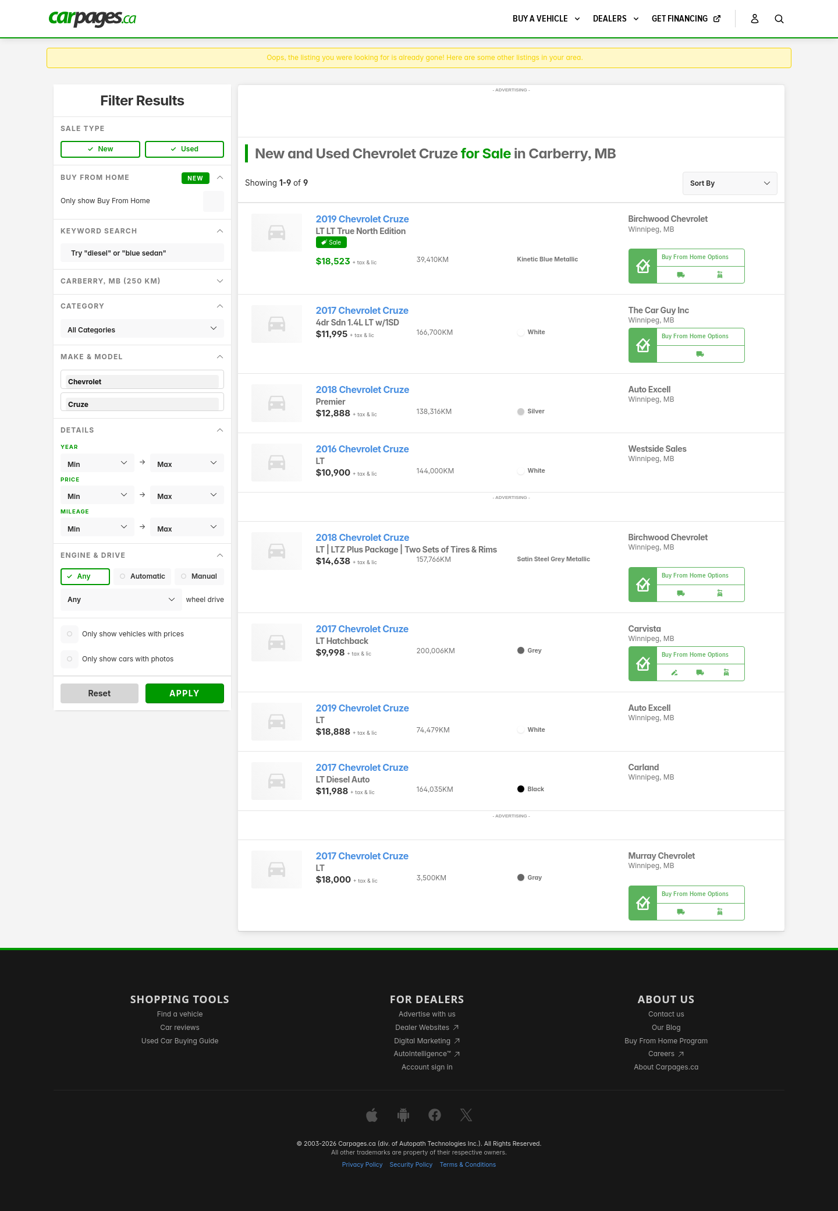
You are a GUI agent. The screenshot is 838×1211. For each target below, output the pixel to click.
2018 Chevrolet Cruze (363, 389)
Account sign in (427, 1067)
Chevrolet (142, 381)
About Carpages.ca (666, 1067)
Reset (99, 693)
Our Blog (666, 1027)
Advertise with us (427, 1014)
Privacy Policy (362, 1164)
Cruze (142, 404)
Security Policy (411, 1164)
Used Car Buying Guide (180, 1040)
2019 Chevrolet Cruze (362, 219)
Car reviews (180, 1027)
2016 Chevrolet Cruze (362, 449)
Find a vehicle (180, 1014)
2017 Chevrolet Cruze (362, 310)
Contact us (666, 1014)
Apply (184, 693)
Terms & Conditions (467, 1164)
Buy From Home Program (666, 1040)
